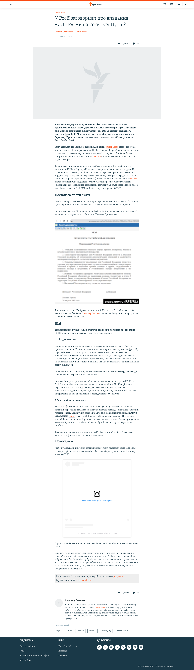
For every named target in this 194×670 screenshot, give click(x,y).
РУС (164, 4)
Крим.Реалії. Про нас (67, 646)
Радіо (22, 651)
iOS (78, 580)
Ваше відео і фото (27, 646)
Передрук (62, 651)
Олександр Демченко (64, 32)
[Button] (124, 43)
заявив (133, 179)
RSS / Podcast (25, 661)
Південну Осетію (90, 313)
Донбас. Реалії (81, 32)
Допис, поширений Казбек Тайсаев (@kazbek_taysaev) (97, 533)
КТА (171, 4)
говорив (97, 156)
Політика (60, 12)
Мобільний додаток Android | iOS (34, 656)
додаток (118, 576)
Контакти (62, 656)
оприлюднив (112, 147)
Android (87, 580)
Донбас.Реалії (100, 607)
